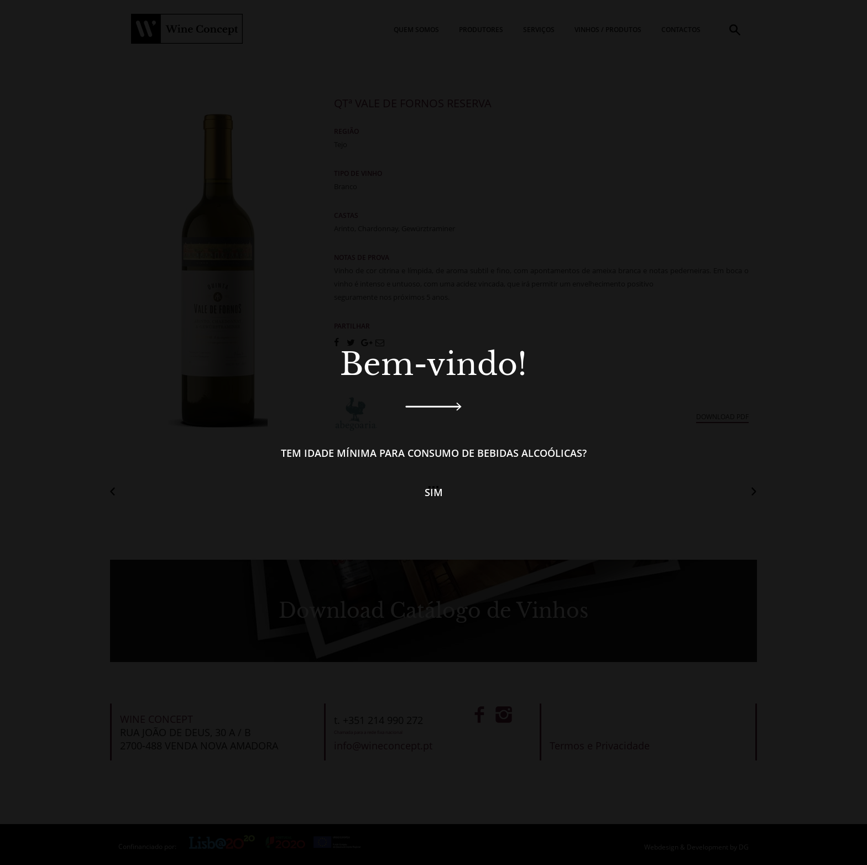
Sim (434, 492)
